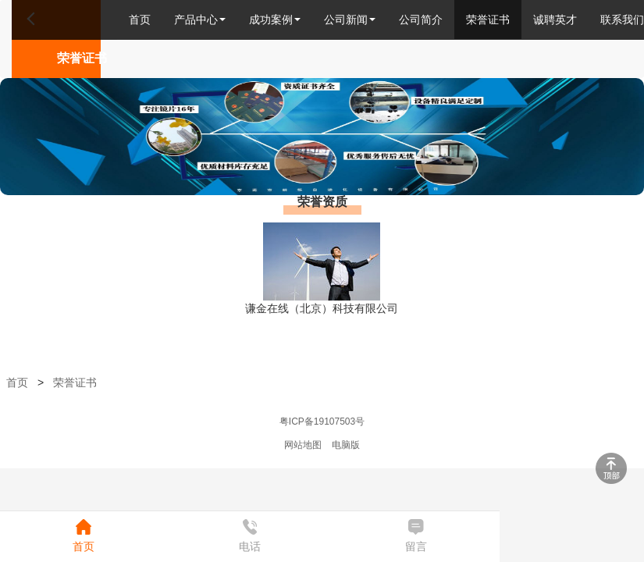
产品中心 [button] (200, 19)
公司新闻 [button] (349, 19)
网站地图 (303, 444)
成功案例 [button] (275, 19)
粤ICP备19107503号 (322, 421)
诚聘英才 (555, 19)
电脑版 (346, 444)
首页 (140, 19)
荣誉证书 (488, 19)
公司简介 (421, 19)
